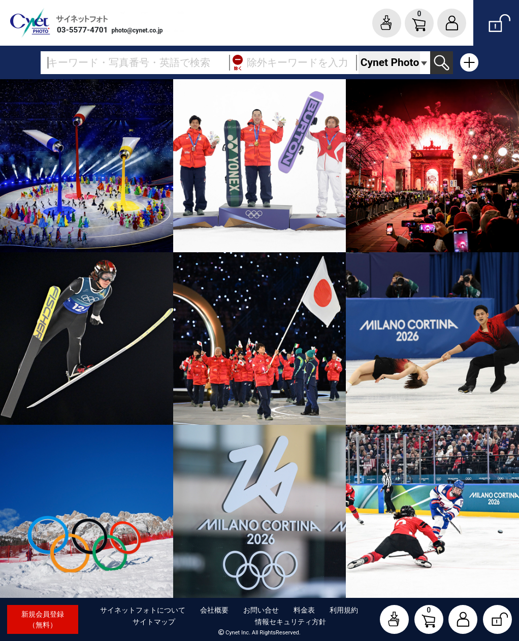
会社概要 (214, 610)
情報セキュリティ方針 (290, 622)
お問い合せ (261, 610)
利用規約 (344, 610)
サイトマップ (154, 622)
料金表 (304, 610)
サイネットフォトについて (142, 610)
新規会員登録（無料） (42, 619)
